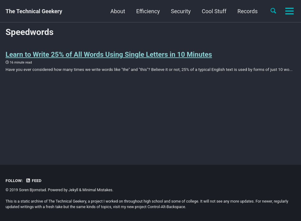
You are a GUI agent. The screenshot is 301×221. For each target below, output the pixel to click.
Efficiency (117, 11)
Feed (34, 180)
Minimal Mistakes (97, 190)
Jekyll (73, 190)
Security (150, 11)
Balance (248, 11)
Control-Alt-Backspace (166, 207)
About (87, 11)
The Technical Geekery (34, 11)
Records (217, 11)
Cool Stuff (183, 11)
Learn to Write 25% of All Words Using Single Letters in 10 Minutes (109, 54)
